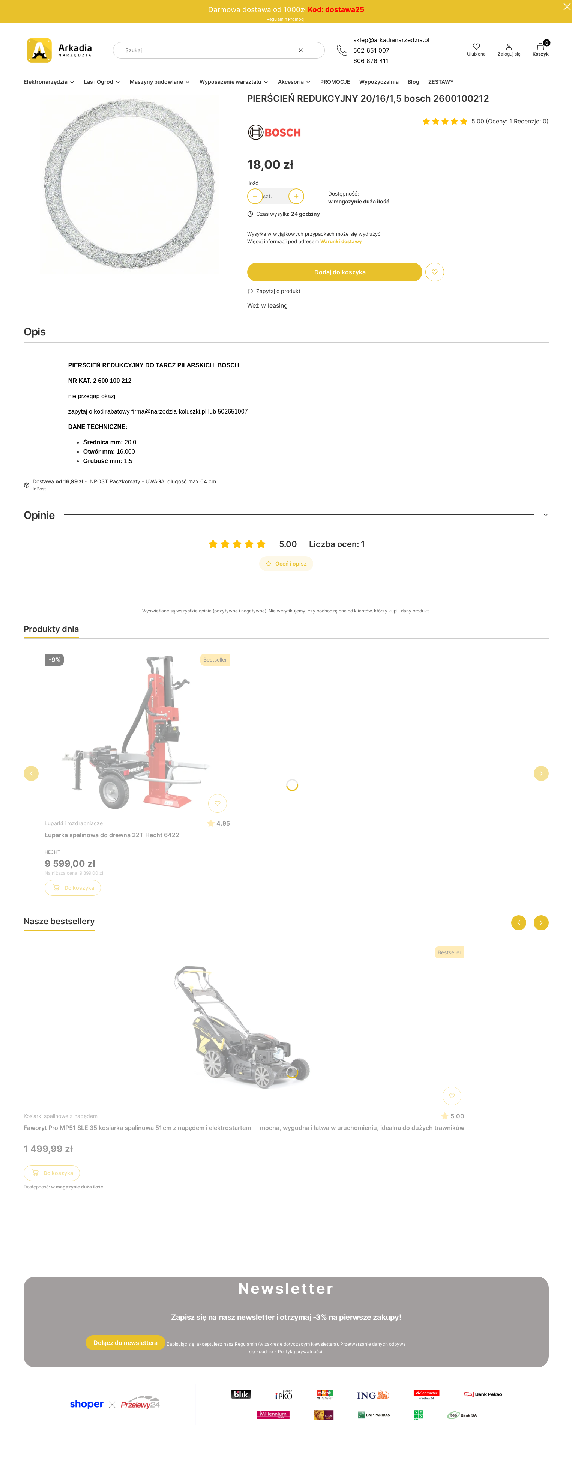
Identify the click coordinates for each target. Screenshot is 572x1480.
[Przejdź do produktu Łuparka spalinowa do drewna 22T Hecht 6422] (137, 733)
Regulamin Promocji (286, 19)
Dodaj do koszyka (340, 272)
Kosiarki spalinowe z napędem (61, 1116)
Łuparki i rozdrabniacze (74, 823)
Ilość (252, 183)
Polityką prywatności (300, 1351)
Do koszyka (72, 889)
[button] (316, 50)
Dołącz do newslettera (125, 1342)
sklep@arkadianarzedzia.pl (391, 40)
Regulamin (246, 1344)
